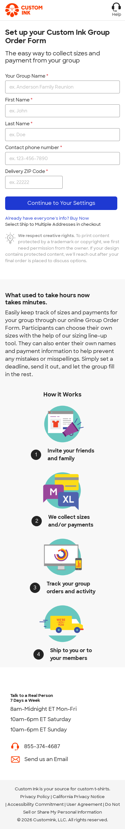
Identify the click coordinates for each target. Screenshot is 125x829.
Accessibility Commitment (35, 804)
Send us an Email (46, 759)
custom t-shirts (93, 789)
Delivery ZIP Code (25, 171)
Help (116, 10)
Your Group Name (25, 76)
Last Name (17, 124)
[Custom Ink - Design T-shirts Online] (25, 10)
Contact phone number (32, 147)
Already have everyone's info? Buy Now (53, 221)
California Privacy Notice (79, 796)
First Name (17, 100)
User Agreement (84, 804)
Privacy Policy (35, 796)
